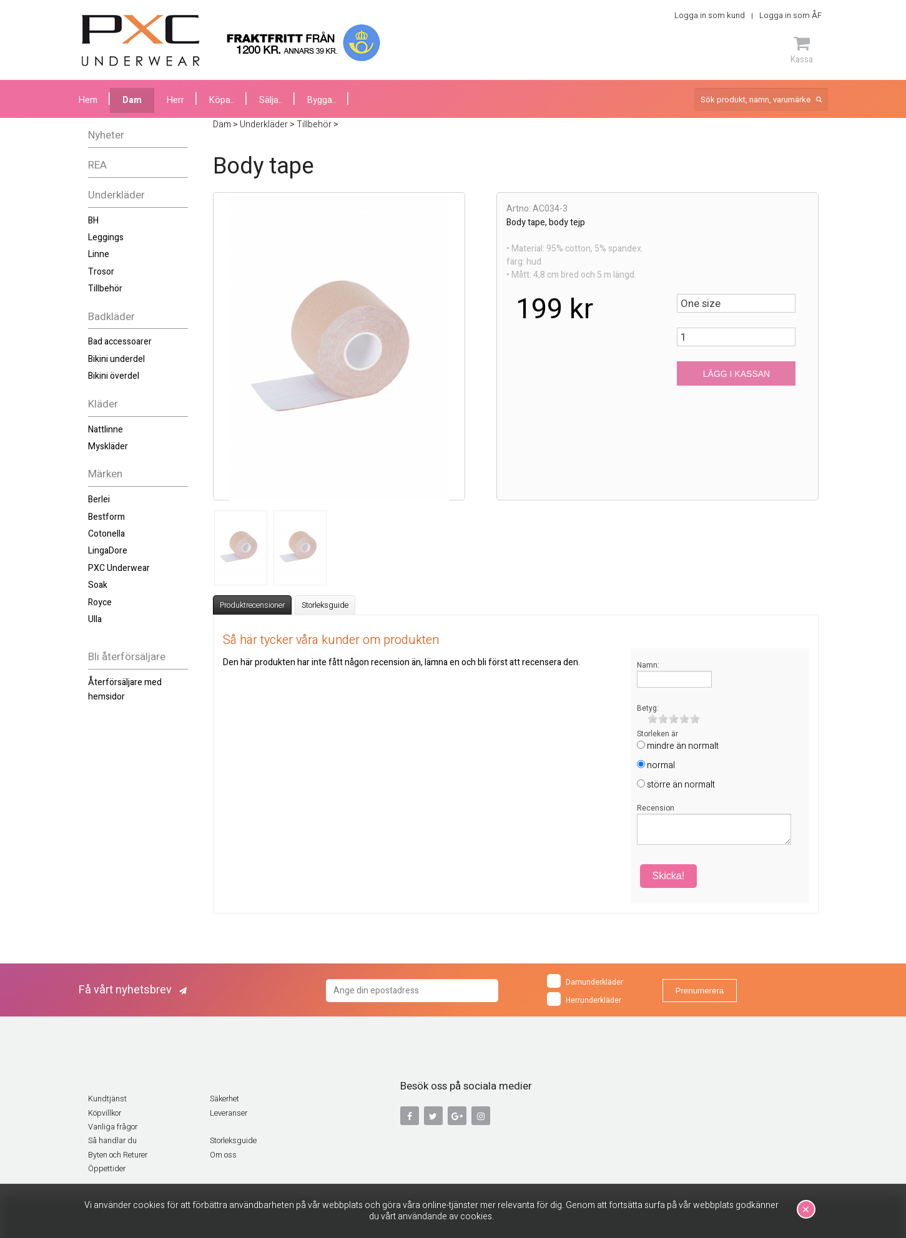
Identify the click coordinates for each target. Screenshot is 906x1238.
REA (97, 165)
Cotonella (106, 533)
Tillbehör (105, 288)
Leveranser (228, 1113)
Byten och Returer (117, 1155)
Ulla (95, 619)
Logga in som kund (709, 15)
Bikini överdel (113, 376)
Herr (175, 100)
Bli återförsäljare (126, 657)
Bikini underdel (116, 359)
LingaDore (107, 550)
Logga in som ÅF (790, 15)
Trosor (101, 271)
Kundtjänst (107, 1098)
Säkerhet (224, 1098)
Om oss (223, 1155)
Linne (98, 254)
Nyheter (106, 135)
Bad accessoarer (120, 341)
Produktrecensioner (252, 605)
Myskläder (108, 446)
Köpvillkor (104, 1113)
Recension (655, 808)
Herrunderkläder (584, 999)
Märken (105, 474)
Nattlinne (105, 429)
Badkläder (111, 316)
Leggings (106, 237)
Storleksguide (325, 605)
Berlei (99, 499)
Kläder (103, 404)
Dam (132, 100)
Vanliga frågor (112, 1127)
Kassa (801, 50)
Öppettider (107, 1168)
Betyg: (648, 708)
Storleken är (657, 733)
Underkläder (116, 195)
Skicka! (668, 875)
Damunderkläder (585, 981)
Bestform (106, 517)
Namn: (648, 665)
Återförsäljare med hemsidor (125, 689)
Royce (100, 602)
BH (93, 220)
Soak (97, 585)
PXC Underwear (119, 568)
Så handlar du (112, 1140)
